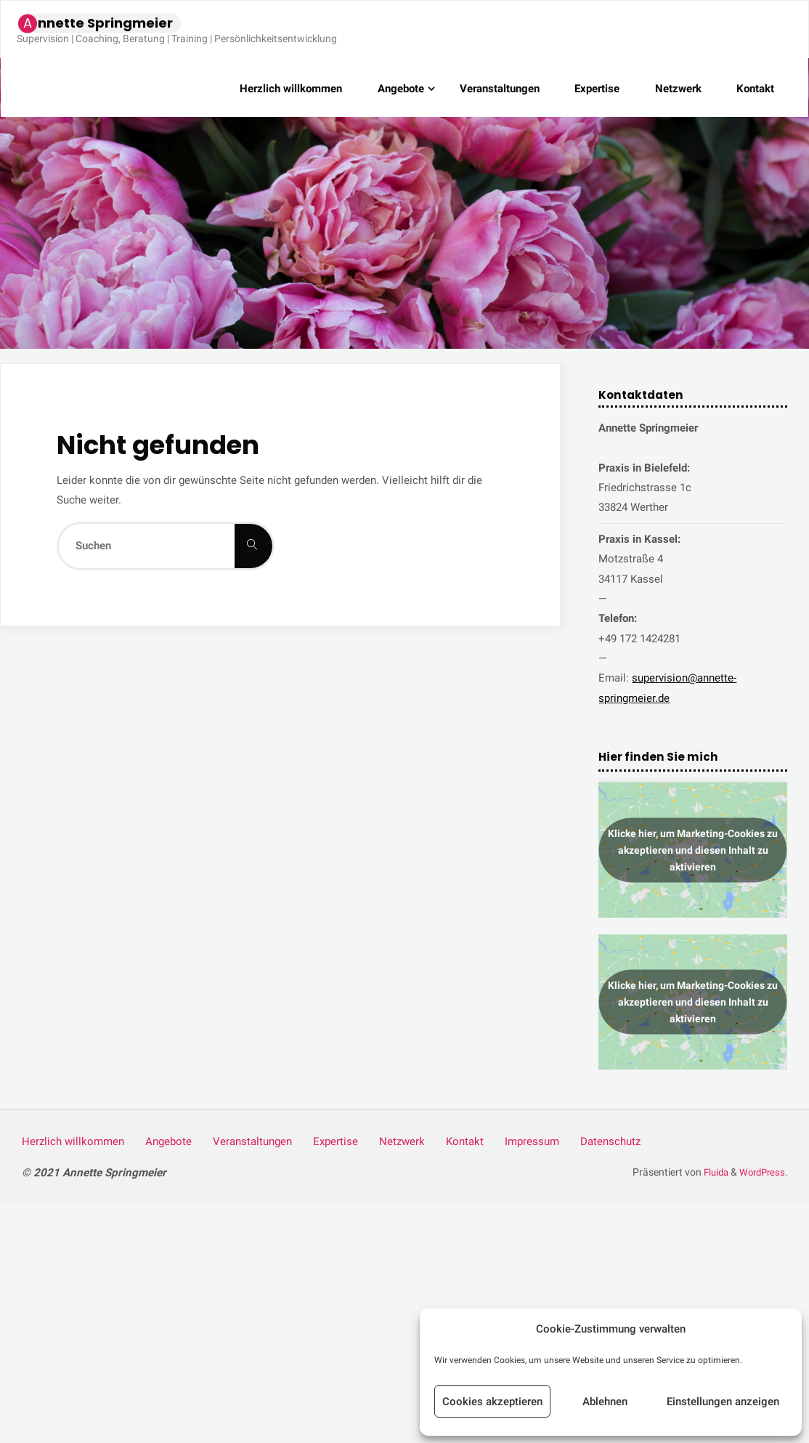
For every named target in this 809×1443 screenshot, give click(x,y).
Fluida (709, 1172)
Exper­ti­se (336, 1141)
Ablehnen (604, 1401)
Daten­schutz (612, 1141)
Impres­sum (533, 1141)
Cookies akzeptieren (492, 1401)
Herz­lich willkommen (73, 1141)
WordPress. (761, 1172)
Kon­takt (466, 1141)
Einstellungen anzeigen (723, 1401)
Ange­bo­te (169, 1141)
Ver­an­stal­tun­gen (253, 1141)
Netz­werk (403, 1141)
